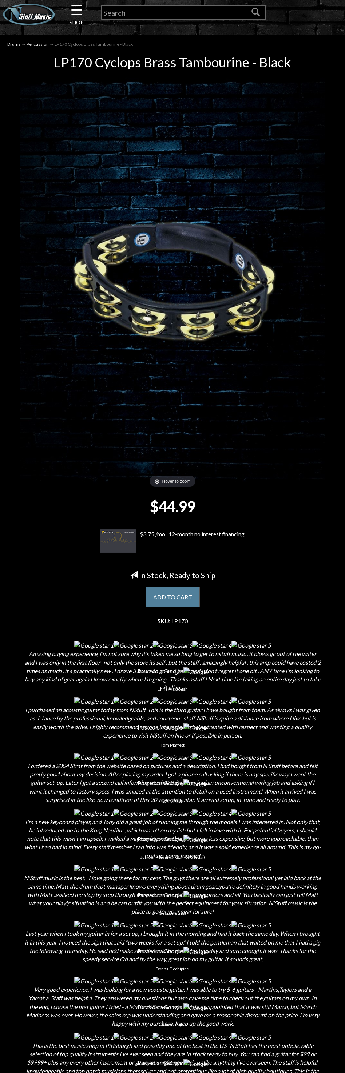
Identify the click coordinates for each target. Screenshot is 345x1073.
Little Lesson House (81, 956)
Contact (81, 918)
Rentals (81, 969)
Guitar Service (82, 994)
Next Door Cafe (81, 944)
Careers (81, 931)
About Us (81, 905)
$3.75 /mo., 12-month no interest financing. (172, 541)
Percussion (38, 44)
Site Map (173, 982)
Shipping (172, 918)
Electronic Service (81, 1007)
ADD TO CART (172, 596)
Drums (14, 44)
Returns (172, 931)
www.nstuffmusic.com (270, 969)
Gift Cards (173, 956)
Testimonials (172, 969)
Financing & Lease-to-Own (172, 905)
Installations (81, 982)
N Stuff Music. (67, 1060)
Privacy (172, 944)
